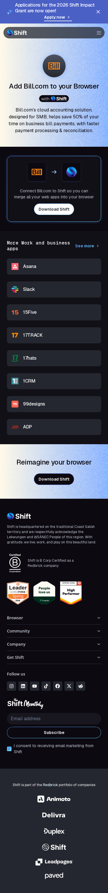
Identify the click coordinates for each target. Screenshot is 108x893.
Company (54, 644)
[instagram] (11, 686)
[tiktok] (46, 686)
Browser (54, 617)
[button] (97, 33)
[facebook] (57, 686)
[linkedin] (23, 686)
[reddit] (80, 686)
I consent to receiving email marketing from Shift (54, 748)
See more (88, 245)
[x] (69, 686)
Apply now (58, 17)
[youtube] (34, 686)
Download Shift (54, 209)
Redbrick (50, 785)
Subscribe (54, 732)
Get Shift (54, 657)
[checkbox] (9, 749)
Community (54, 631)
